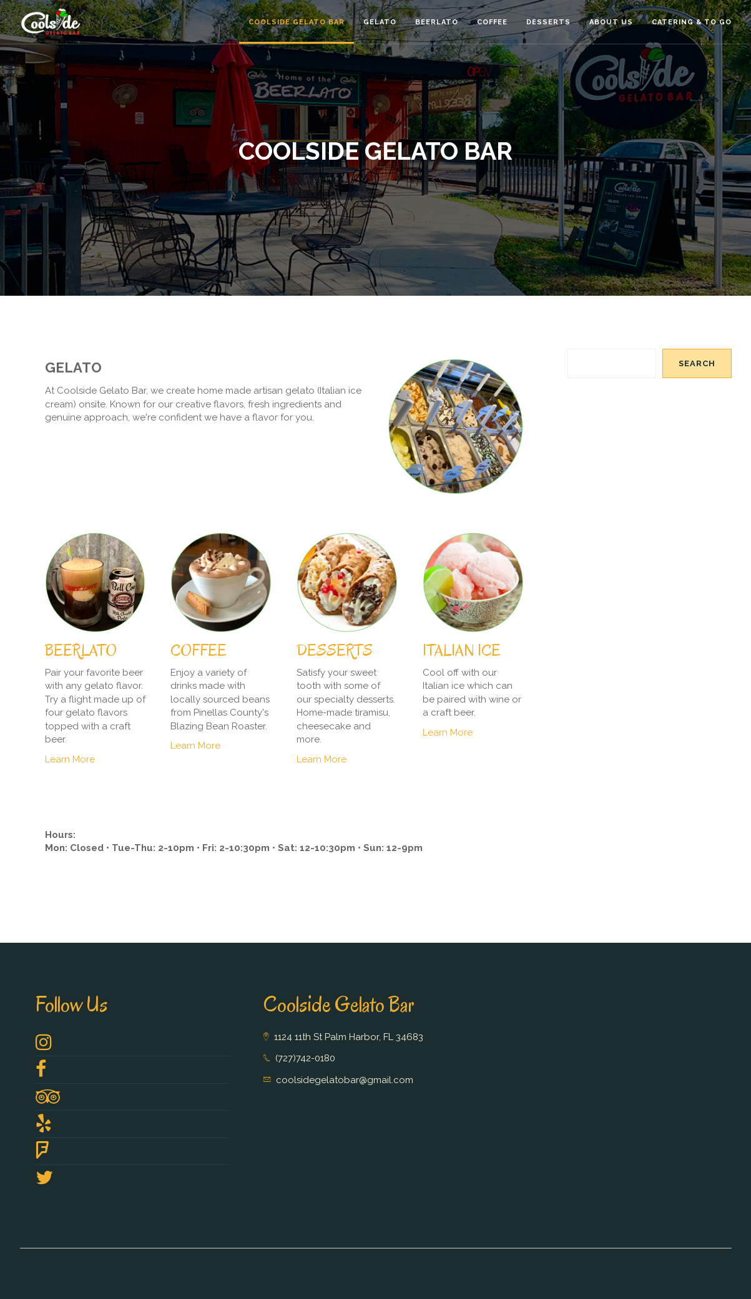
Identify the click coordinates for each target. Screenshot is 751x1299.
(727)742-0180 (305, 1058)
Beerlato (436, 22)
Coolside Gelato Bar (296, 22)
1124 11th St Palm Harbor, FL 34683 (348, 1037)
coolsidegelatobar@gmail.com (344, 1080)
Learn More (70, 759)
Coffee (492, 22)
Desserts (548, 22)
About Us (611, 22)
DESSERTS (335, 650)
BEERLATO (81, 650)
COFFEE (198, 650)
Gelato (379, 22)
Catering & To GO (692, 22)
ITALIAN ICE (462, 650)
